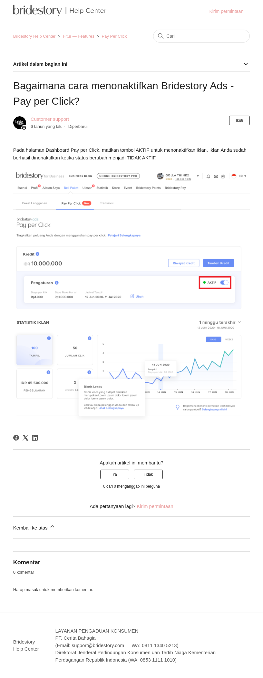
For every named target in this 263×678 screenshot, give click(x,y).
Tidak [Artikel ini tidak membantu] (148, 474)
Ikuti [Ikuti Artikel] (239, 120)
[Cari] (201, 36)
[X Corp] (25, 438)
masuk (32, 589)
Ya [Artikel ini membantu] (114, 474)
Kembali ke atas (34, 526)
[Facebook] (16, 438)
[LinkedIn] (35, 438)
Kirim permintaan (226, 11)
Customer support (50, 119)
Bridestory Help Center (34, 36)
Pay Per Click (114, 36)
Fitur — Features (78, 36)
